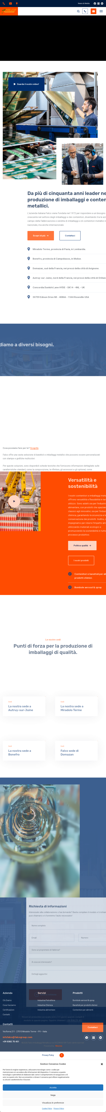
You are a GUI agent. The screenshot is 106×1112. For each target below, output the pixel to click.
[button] (101, 1064)
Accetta (53, 1087)
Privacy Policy (59, 1109)
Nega (53, 1095)
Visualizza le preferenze (53, 1103)
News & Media (84, 3)
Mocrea (58, 1046)
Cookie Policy (47, 1109)
